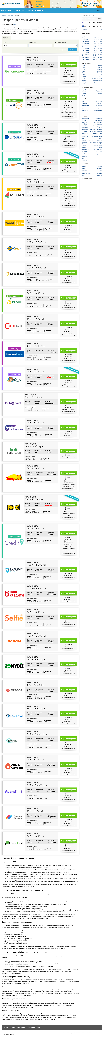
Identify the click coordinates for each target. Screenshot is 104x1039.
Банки (30, 10)
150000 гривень (97, 56)
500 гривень (85, 43)
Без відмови (85, 137)
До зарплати (85, 118)
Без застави (85, 127)
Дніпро (83, 168)
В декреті (99, 138)
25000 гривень (98, 43)
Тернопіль (99, 173)
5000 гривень (85, 52)
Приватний (99, 118)
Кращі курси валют (88, 16)
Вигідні (100, 144)
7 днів (83, 67)
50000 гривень (98, 48)
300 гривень (85, 39)
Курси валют (6, 10)
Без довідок (85, 129)
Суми (101, 172)
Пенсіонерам (85, 124)
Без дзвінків (85, 149)
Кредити (17, 10)
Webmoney (99, 107)
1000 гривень (85, 45)
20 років (84, 93)
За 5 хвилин (99, 153)
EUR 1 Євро (54, 5)
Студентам (84, 122)
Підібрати (72, 50)
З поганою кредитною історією (85, 133)
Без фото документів (96, 129)
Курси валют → (55, 1)
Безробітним (85, 126)
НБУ (101, 29)
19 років (84, 92)
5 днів (83, 65)
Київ (83, 175)
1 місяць (84, 82)
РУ (101, 10)
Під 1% (100, 127)
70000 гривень (98, 50)
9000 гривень (85, 59)
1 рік (101, 75)
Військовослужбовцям (95, 140)
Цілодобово (85, 147)
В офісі (100, 109)
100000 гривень (97, 54)
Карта (83, 101)
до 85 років (99, 93)
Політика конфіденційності (18, 1027)
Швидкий (99, 155)
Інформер (6, 1027)
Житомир (84, 170)
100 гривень (85, 36)
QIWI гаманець (86, 109)
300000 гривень (97, 59)
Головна (4, 16)
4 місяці (100, 67)
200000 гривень (97, 57)
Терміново (84, 151)
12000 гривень (98, 38)
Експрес (84, 153)
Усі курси (84, 29)
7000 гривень (85, 56)
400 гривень (85, 41)
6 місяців (99, 69)
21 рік (83, 95)
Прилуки (99, 168)
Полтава (100, 166)
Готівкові (84, 103)
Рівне (100, 170)
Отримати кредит (68, 65)
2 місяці (84, 84)
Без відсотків (85, 142)
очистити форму (60, 50)
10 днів (84, 69)
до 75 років (99, 90)
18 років (84, 90)
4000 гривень (85, 50)
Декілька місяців (97, 80)
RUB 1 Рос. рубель (56, 7)
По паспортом (98, 122)
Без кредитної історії (96, 142)
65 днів (84, 78)
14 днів (84, 71)
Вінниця (84, 166)
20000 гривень (98, 41)
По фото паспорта (97, 137)
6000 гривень (85, 54)
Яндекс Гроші (85, 110)
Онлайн (84, 120)
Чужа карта (99, 105)
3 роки (100, 76)
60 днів (84, 76)
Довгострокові (98, 82)
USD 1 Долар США (56, 3)
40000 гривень (98, 47)
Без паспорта (98, 120)
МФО (24, 10)
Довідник (39, 10)
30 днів (84, 75)
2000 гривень (85, 47)
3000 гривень (85, 48)
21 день (84, 73)
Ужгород (99, 175)
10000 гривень (98, 36)
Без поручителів (97, 126)
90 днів (84, 80)
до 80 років (99, 92)
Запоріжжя (85, 172)
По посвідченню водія (96, 131)
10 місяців (99, 71)
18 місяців (99, 73)
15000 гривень (98, 39)
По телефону (98, 124)
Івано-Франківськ (87, 173)
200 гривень (85, 38)
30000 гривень (98, 45)
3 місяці (100, 65)
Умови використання (34, 1027)
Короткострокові (97, 78)
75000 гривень (98, 52)
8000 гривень (85, 57)
